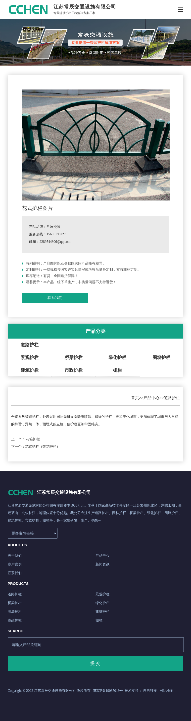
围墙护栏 (161, 357)
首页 (135, 398)
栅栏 (117, 370)
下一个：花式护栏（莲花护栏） (35, 447)
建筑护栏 (30, 370)
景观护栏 (30, 357)
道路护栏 (30, 344)
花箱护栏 (33, 439)
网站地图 (166, 691)
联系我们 (55, 298)
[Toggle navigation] (180, 10)
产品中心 (151, 398)
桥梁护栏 (74, 357)
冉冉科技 (150, 691)
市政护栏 (74, 370)
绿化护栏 (117, 357)
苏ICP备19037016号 (108, 691)
